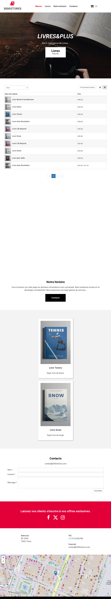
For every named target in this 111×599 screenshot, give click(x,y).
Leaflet (100, 595)
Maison (38, 6)
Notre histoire (60, 6)
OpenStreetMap (107, 595)
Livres (48, 6)
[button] (55, 573)
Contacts (73, 6)
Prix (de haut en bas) (87, 87)
